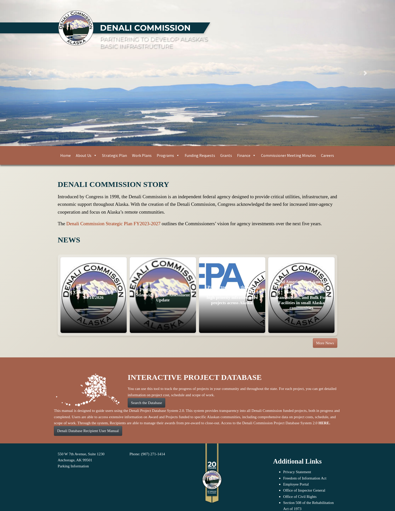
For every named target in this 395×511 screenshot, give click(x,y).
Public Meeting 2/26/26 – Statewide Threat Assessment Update (163, 294)
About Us (86, 155)
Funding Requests (200, 155)
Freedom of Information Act (304, 478)
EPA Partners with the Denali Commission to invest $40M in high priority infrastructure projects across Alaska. (232, 295)
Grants (226, 155)
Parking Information (73, 466)
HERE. (324, 423)
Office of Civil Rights (300, 496)
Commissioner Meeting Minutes (288, 155)
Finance (246, 155)
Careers (327, 155)
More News (325, 343)
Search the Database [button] (146, 403)
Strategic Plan (114, 155)
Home (65, 155)
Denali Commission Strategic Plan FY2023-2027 (113, 223)
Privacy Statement (297, 472)
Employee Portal (296, 484)
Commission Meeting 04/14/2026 (93, 295)
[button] (29, 73)
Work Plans (142, 155)
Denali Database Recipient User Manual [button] (88, 431)
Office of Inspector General (304, 490)
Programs (168, 155)
